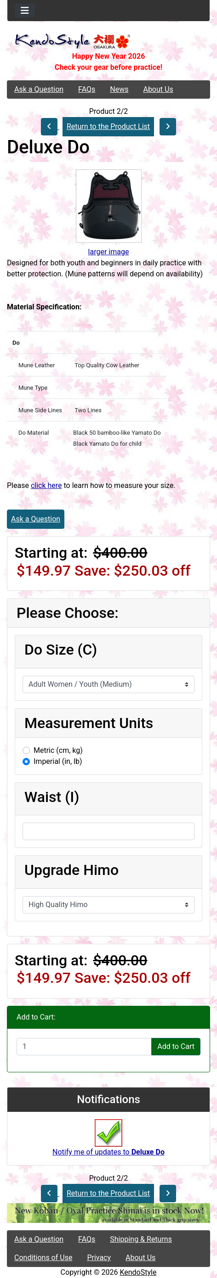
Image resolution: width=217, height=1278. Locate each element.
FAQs (86, 89)
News (119, 89)
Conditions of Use (43, 1257)
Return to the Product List (108, 126)
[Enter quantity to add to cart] (84, 1046)
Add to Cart (175, 1046)
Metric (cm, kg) (58, 750)
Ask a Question (38, 89)
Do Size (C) (60, 649)
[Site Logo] (108, 42)
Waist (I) (51, 797)
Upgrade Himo (71, 870)
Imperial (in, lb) (58, 761)
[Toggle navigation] (25, 10)
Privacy (99, 1257)
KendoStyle (138, 1272)
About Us (158, 89)
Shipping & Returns (141, 1239)
